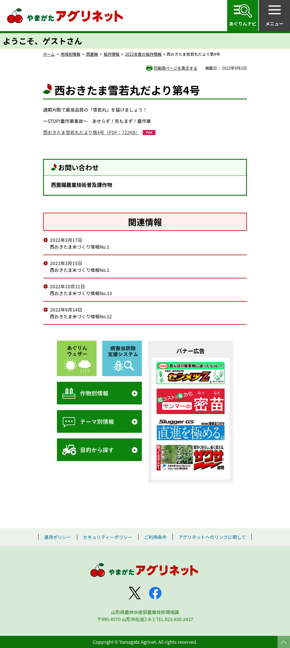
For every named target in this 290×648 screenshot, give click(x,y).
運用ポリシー (57, 537)
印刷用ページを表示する (175, 68)
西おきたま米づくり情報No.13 (81, 293)
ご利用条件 (155, 537)
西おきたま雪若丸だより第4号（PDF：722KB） (91, 132)
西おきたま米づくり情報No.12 (81, 316)
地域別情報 (70, 54)
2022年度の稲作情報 (143, 54)
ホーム (49, 54)
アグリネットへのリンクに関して (212, 537)
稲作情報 (112, 54)
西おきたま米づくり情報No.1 (79, 246)
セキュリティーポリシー (108, 537)
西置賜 (92, 54)
